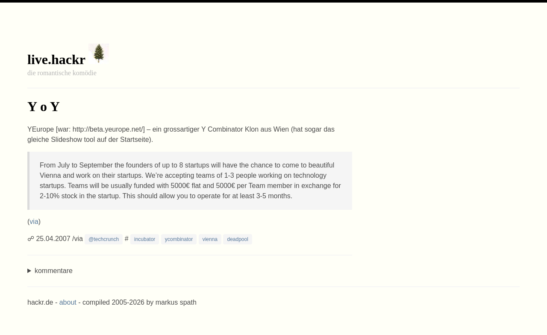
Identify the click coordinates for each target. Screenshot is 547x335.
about (67, 302)
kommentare (54, 270)
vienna (210, 239)
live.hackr (56, 59)
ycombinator (179, 239)
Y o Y (43, 106)
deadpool (237, 239)
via (33, 221)
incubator (144, 239)
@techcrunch (103, 239)
